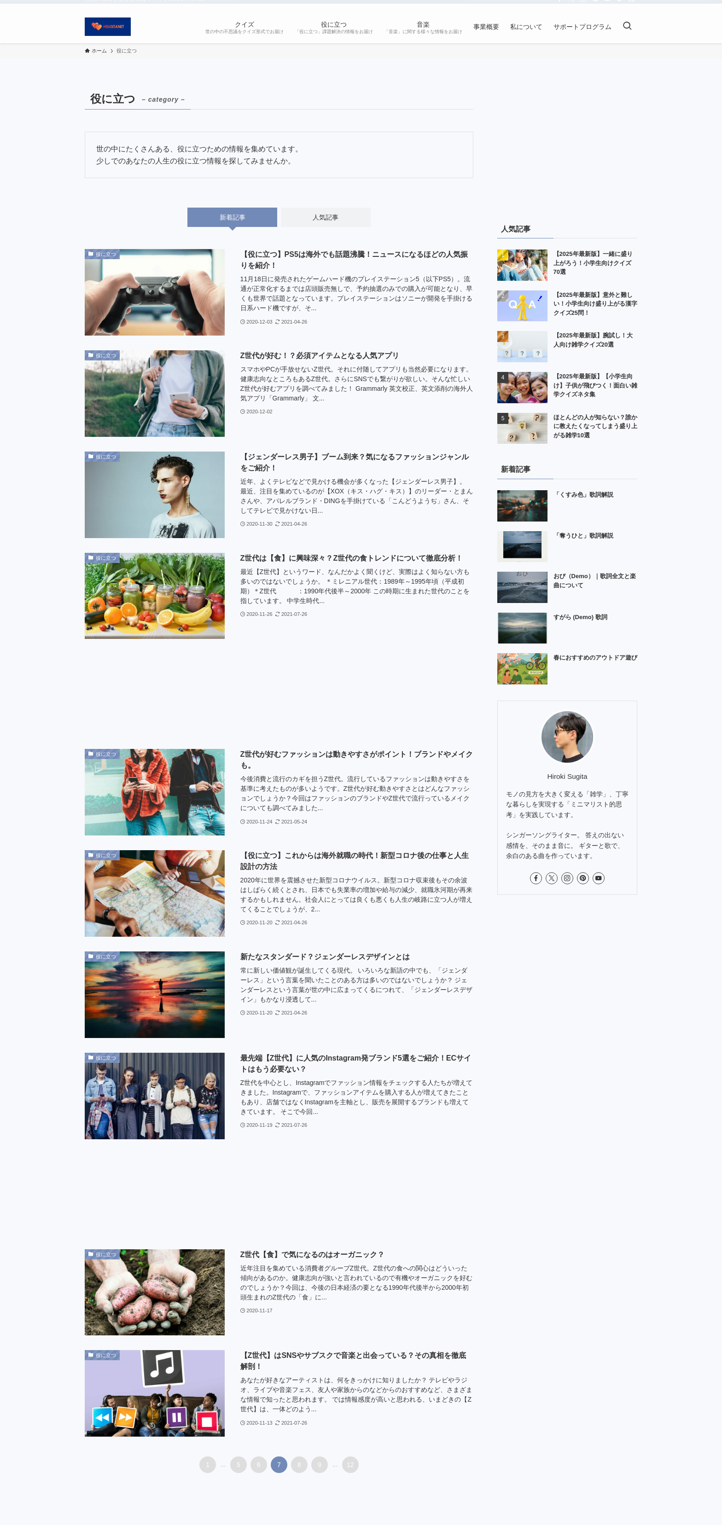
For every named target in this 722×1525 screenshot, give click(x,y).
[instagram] (583, 5)
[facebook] (559, 5)
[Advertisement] (279, 694)
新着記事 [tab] (232, 217)
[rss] (631, 5)
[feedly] (619, 5)
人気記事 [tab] (325, 217)
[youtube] (607, 5)
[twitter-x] (571, 5)
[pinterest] (595, 5)
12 (350, 1464)
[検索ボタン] (627, 26)
